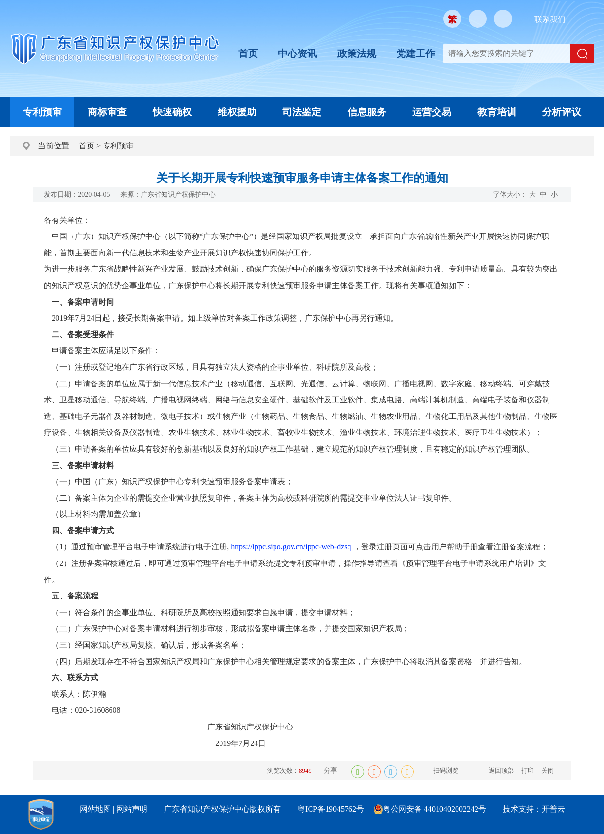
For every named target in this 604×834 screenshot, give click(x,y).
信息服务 (367, 112)
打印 (527, 770)
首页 (248, 53)
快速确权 (172, 112)
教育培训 (496, 112)
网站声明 (131, 809)
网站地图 (95, 809)
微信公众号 (478, 19)
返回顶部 (501, 770)
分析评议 (561, 112)
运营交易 (431, 112)
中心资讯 (297, 53)
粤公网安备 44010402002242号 (434, 809)
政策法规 (356, 53)
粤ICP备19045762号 (330, 809)
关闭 (547, 770)
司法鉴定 (301, 112)
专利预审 (42, 112)
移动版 (503, 19)
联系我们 (550, 19)
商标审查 (107, 112)
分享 (330, 770)
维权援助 (237, 112)
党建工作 (415, 53)
